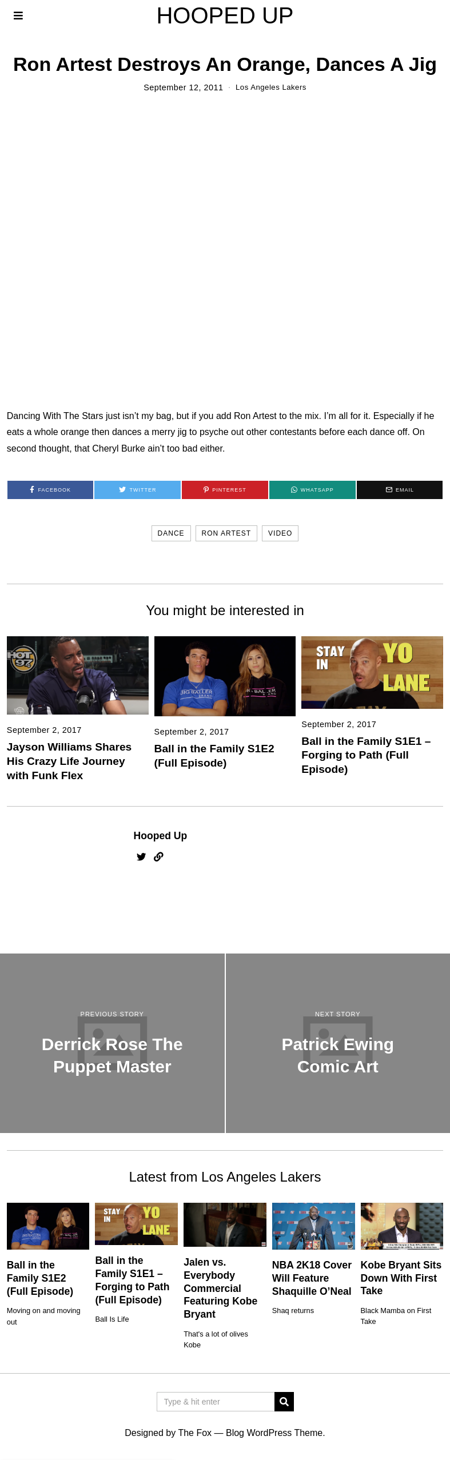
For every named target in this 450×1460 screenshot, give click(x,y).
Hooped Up (161, 835)
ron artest (226, 533)
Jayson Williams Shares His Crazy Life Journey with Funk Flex (69, 761)
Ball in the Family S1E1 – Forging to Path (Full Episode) (366, 755)
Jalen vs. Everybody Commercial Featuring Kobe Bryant (220, 1288)
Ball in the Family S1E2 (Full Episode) (40, 1278)
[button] (284, 1401)
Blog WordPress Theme (274, 1433)
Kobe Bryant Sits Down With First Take (401, 1278)
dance (171, 533)
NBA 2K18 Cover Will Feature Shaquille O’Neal (312, 1278)
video (280, 533)
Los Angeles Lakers (271, 87)
